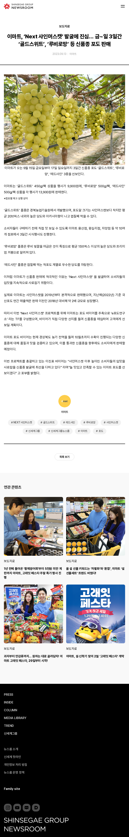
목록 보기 (64, 456)
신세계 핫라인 (12, 757)
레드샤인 (70, 422)
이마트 (73, 53)
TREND (9, 725)
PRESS (8, 694)
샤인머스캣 (112, 422)
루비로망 (90, 422)
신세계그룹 (34, 431)
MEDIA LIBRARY (15, 718)
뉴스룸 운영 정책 (14, 772)
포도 (101, 431)
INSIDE (8, 702)
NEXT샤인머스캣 (22, 422)
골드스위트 (49, 422)
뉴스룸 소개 (11, 749)
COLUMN (10, 710)
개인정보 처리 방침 (15, 764)
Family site (12, 789)
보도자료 (64, 26)
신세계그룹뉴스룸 (60, 431)
